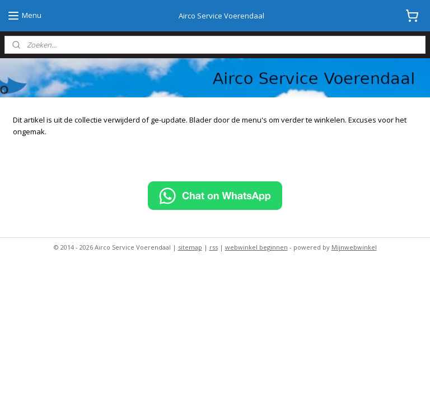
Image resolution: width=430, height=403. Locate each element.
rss (213, 247)
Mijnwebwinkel (354, 247)
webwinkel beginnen (256, 247)
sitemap (190, 247)
